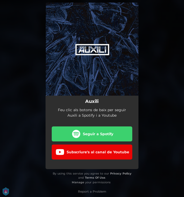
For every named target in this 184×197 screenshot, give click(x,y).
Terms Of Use (95, 177)
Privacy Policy (121, 173)
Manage (78, 182)
